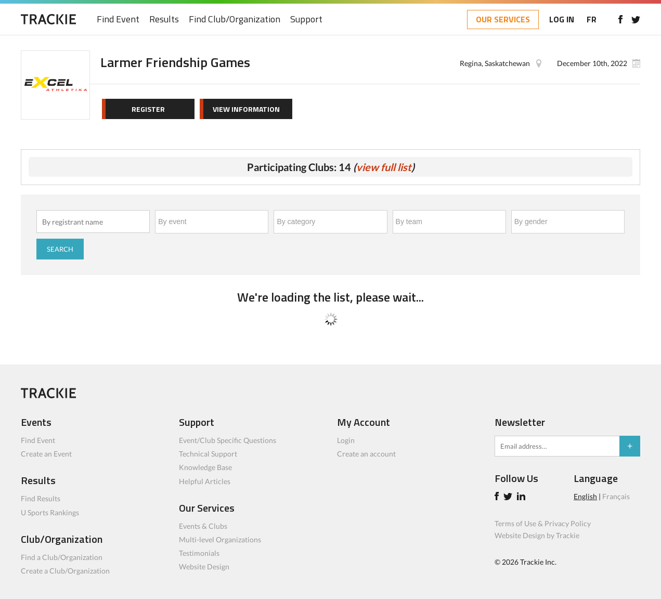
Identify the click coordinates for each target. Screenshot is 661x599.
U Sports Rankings (50, 512)
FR (592, 19)
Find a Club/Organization (61, 557)
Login (346, 440)
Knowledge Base (205, 467)
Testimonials (199, 553)
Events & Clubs (203, 526)
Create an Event (46, 453)
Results (164, 19)
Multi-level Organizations (220, 539)
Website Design (204, 566)
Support (306, 19)
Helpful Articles (204, 481)
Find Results (40, 498)
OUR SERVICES (503, 19)
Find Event (118, 19)
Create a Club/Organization (65, 570)
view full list (383, 167)
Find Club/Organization (234, 19)
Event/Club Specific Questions (227, 440)
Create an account (366, 453)
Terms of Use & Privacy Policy (543, 523)
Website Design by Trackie (537, 535)
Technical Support (208, 453)
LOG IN (561, 19)
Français (616, 496)
